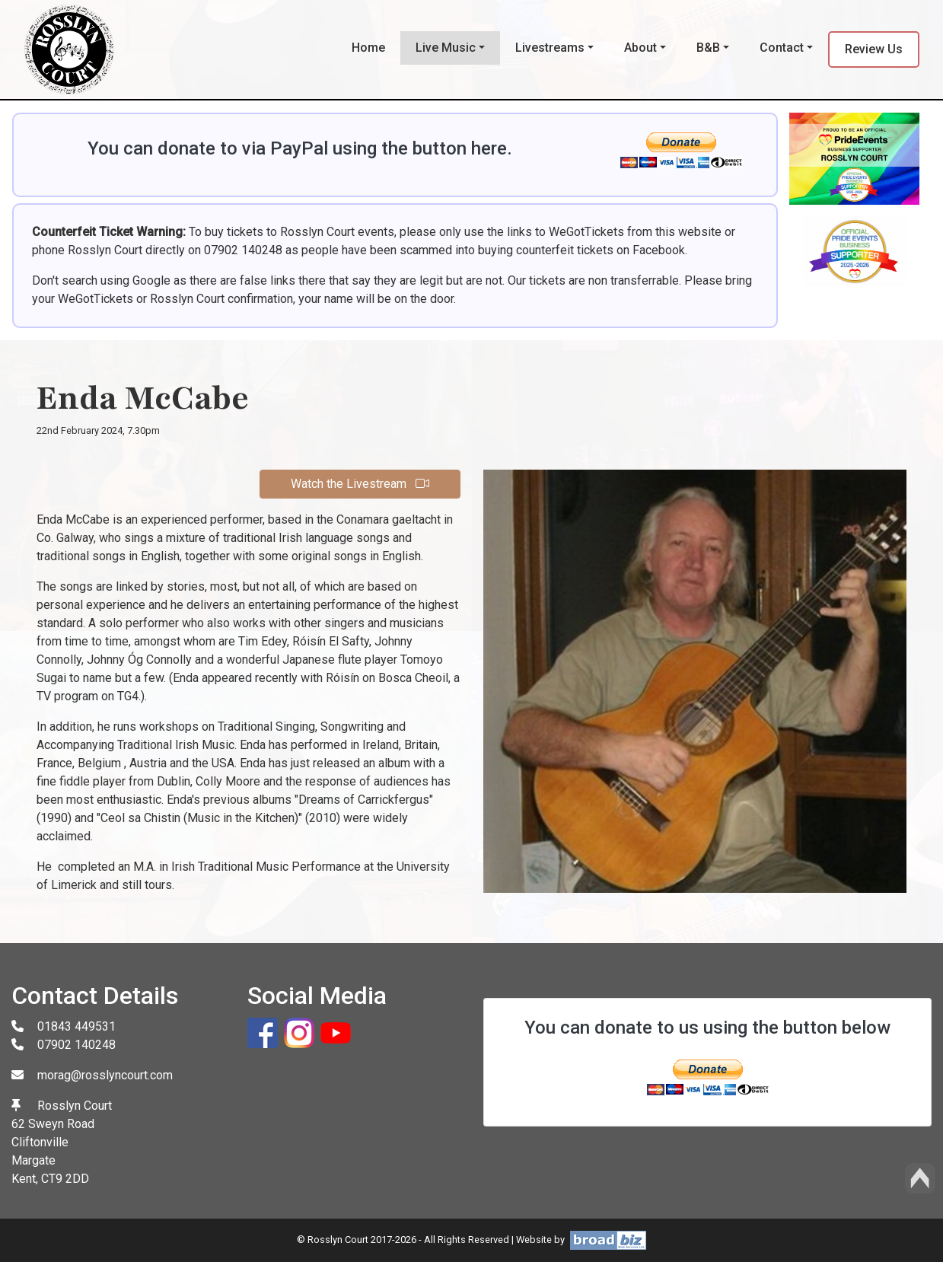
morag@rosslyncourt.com (105, 1075)
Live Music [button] (446, 47)
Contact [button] (782, 47)
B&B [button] (708, 47)
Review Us (874, 49)
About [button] (640, 47)
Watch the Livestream (360, 483)
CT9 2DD (65, 1178)
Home (368, 47)
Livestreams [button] (550, 47)
